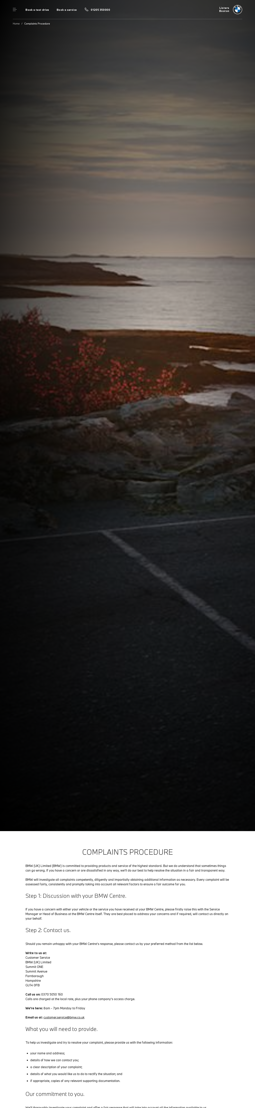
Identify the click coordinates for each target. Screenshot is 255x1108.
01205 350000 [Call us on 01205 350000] (100, 9)
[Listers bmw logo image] (230, 9)
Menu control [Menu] (15, 9)
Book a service (67, 9)
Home (16, 23)
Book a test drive (37, 9)
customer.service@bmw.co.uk (63, 1017)
